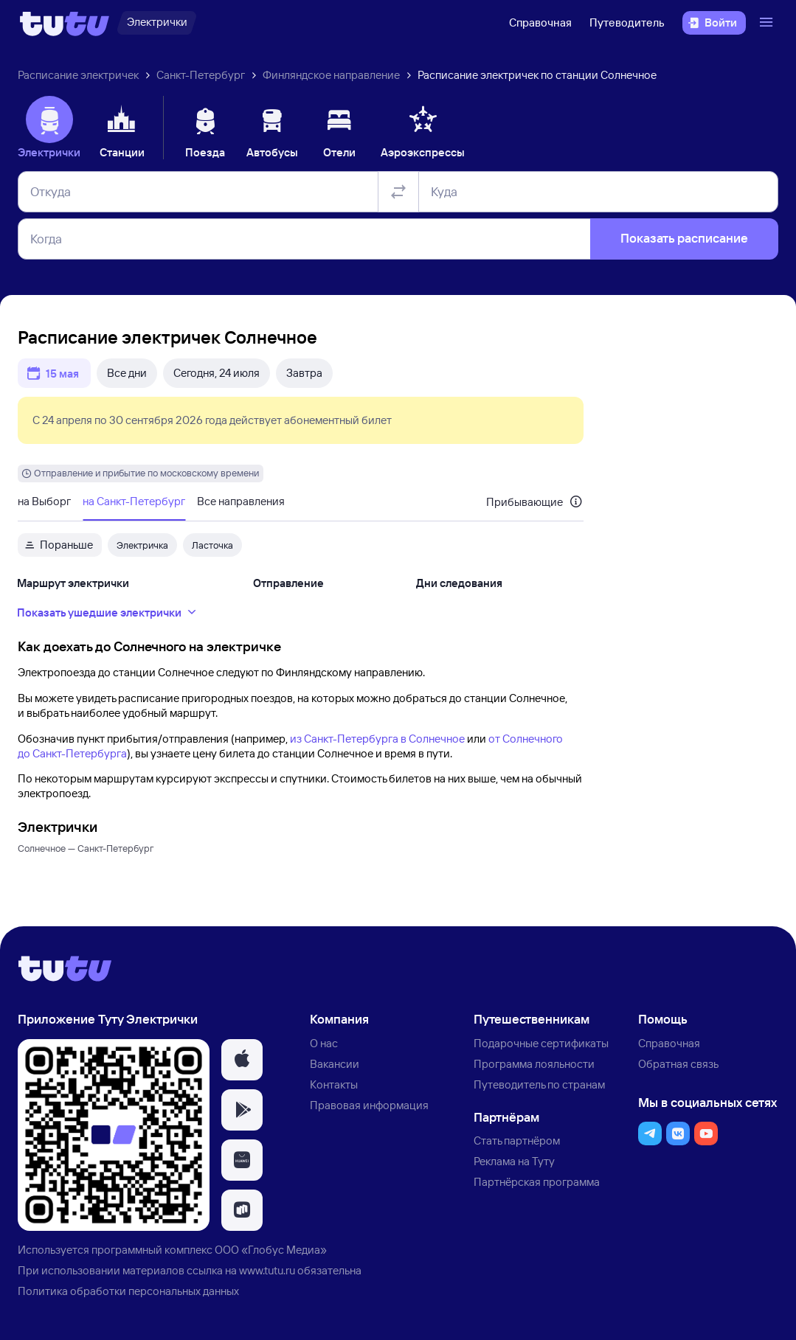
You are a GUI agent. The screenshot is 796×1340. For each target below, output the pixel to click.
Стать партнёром (517, 1141)
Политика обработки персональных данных (128, 1291)
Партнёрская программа (537, 1182)
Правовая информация (369, 1105)
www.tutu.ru (267, 1270)
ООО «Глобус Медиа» (271, 1250)
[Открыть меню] (768, 23)
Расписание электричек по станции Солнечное (537, 75)
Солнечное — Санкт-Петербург (85, 848)
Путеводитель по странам (539, 1084)
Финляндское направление (331, 75)
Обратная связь (678, 1064)
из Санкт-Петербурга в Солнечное (377, 739)
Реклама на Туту (514, 1161)
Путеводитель (627, 22)
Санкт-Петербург (200, 75)
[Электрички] (156, 23)
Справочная (540, 22)
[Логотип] (64, 23)
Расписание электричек (78, 75)
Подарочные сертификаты (541, 1043)
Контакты (334, 1084)
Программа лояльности (534, 1064)
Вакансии (334, 1064)
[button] (242, 1059)
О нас (324, 1043)
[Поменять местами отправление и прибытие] (398, 191)
